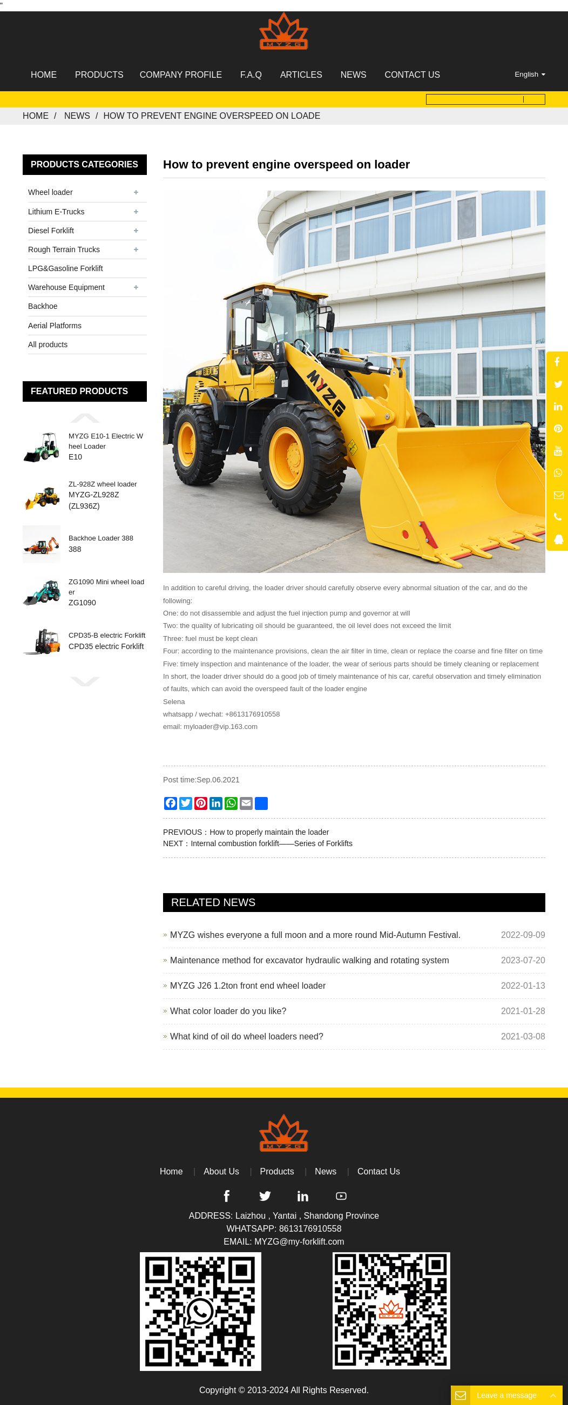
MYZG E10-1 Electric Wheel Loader (106, 441)
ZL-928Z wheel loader (103, 484)
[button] (85, 418)
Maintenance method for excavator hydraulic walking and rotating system (309, 959)
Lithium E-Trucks (56, 211)
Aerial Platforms (55, 325)
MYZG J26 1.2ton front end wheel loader (248, 985)
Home (36, 115)
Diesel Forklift (51, 230)
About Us (221, 1171)
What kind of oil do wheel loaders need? (246, 1036)
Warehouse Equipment (66, 287)
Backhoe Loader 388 (101, 539)
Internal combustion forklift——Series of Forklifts (272, 843)
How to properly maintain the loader (269, 831)
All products (47, 344)
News (77, 115)
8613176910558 (310, 1228)
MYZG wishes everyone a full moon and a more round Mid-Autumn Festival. (315, 934)
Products (277, 1171)
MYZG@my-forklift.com (299, 1241)
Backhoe (42, 306)
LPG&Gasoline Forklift (65, 268)
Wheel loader (50, 192)
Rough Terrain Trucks (64, 249)
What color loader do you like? (228, 1010)
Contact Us (378, 1171)
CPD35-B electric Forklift (107, 636)
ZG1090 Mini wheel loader (106, 587)
